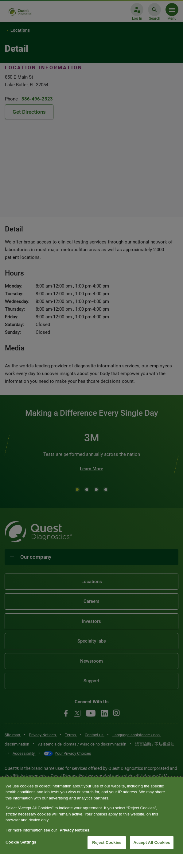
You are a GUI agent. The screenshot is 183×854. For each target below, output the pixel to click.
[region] (91, 815)
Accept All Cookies (151, 842)
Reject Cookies (106, 842)
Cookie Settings (21, 842)
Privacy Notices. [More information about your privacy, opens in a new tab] (75, 830)
